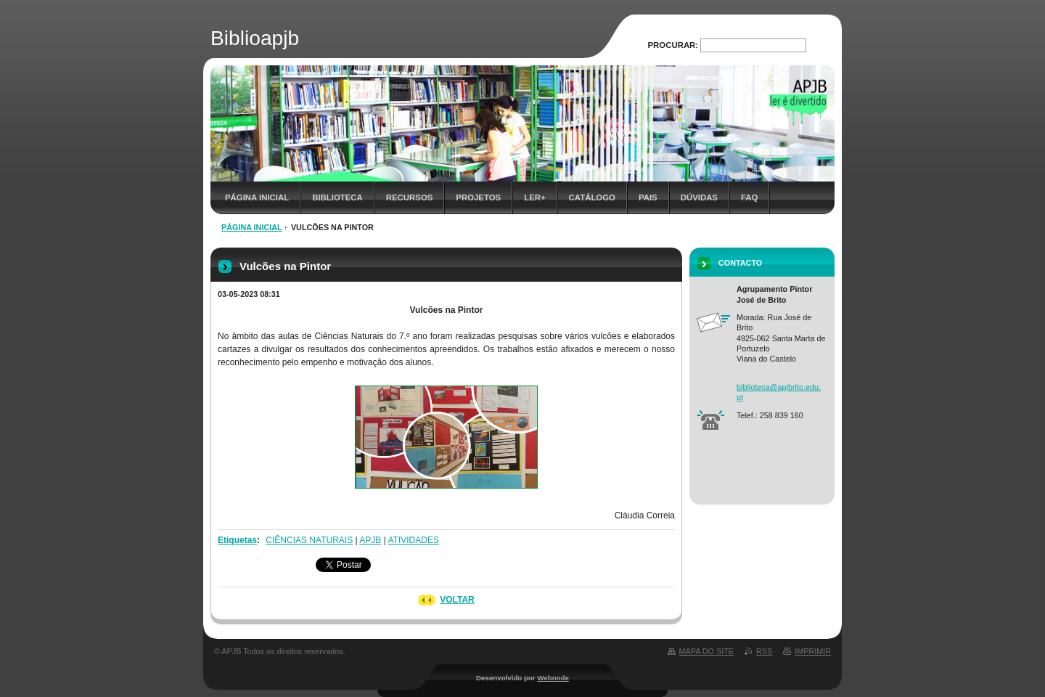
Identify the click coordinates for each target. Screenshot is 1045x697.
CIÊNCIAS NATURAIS (309, 540)
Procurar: (673, 45)
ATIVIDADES (413, 540)
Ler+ (534, 197)
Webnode (553, 678)
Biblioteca (337, 197)
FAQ (749, 197)
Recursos (409, 197)
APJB (370, 540)
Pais (648, 197)
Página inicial (257, 197)
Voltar (457, 600)
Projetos (478, 197)
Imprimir (813, 651)
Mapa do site (706, 651)
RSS (764, 651)
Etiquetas (237, 540)
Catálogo (592, 197)
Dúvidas (699, 197)
